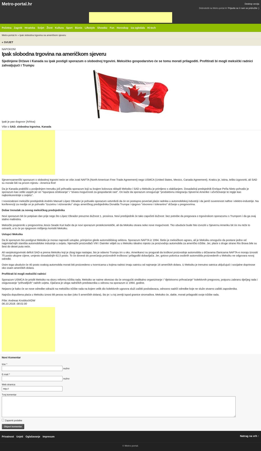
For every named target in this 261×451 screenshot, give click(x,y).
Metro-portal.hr (17, 3)
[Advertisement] (130, 17)
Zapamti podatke (12, 420)
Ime (4, 364)
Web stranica (8, 384)
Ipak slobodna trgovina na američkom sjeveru (43, 35)
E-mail (6, 374)
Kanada (46, 126)
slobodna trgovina (28, 126)
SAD (13, 126)
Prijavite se (233, 8)
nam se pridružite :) (250, 8)
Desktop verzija (252, 4)
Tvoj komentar (9, 394)
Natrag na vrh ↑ (249, 435)
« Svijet (7, 42)
